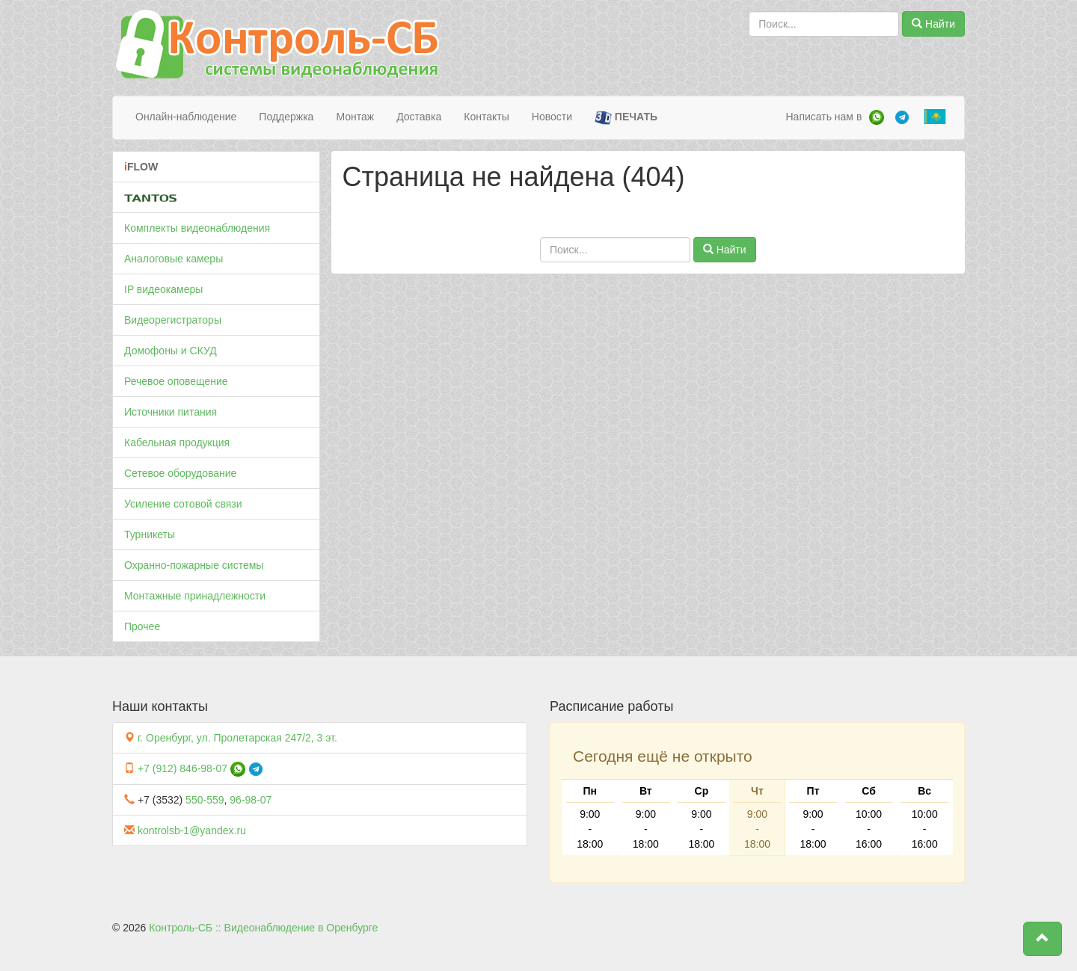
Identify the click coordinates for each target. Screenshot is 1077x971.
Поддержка (286, 117)
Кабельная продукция (177, 442)
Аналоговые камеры (173, 259)
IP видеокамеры (163, 289)
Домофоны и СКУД (170, 351)
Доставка (418, 117)
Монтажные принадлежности (195, 596)
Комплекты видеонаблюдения (197, 228)
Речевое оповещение (176, 381)
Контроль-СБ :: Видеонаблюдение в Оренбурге (263, 928)
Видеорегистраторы (172, 320)
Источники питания (170, 412)
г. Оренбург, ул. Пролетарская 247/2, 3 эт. (237, 738)
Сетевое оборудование (180, 473)
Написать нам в (823, 117)
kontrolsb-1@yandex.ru (192, 830)
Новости (552, 117)
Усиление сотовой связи (183, 504)
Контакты (486, 117)
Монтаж (355, 117)
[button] (1042, 939)
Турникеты (149, 534)
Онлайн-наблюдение (185, 117)
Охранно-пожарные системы (193, 565)
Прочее (142, 626)
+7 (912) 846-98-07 (182, 768)
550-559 (204, 800)
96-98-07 (250, 800)
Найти (933, 24)
